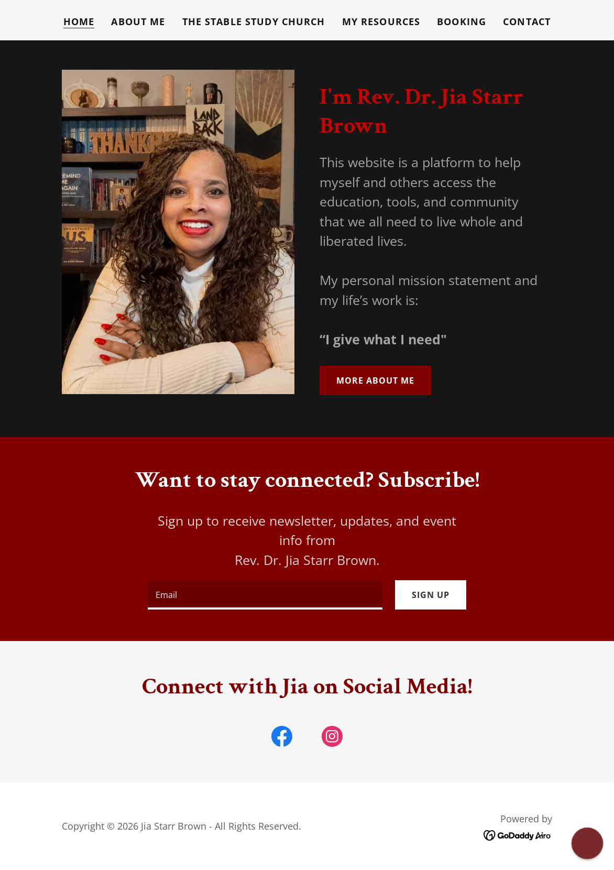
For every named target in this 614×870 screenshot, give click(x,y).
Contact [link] (527, 21)
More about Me (375, 380)
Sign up (430, 595)
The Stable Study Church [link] (253, 21)
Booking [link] (461, 21)
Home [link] (79, 21)
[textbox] (265, 595)
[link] (282, 738)
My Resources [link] (381, 21)
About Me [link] (138, 21)
